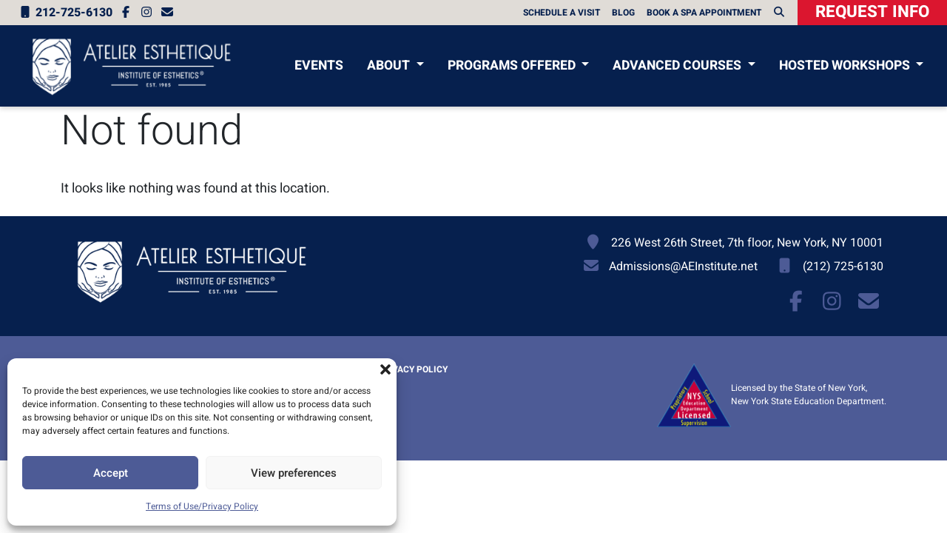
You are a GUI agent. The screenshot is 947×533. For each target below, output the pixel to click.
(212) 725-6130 (843, 266)
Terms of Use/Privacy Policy (202, 506)
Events (318, 65)
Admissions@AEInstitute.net (683, 266)
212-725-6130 (65, 12)
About (390, 65)
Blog (623, 12)
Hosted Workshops (846, 65)
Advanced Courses (678, 65)
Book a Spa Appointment (704, 12)
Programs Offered (513, 65)
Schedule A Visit (561, 12)
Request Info (872, 12)
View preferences (294, 473)
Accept (110, 473)
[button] (385, 369)
